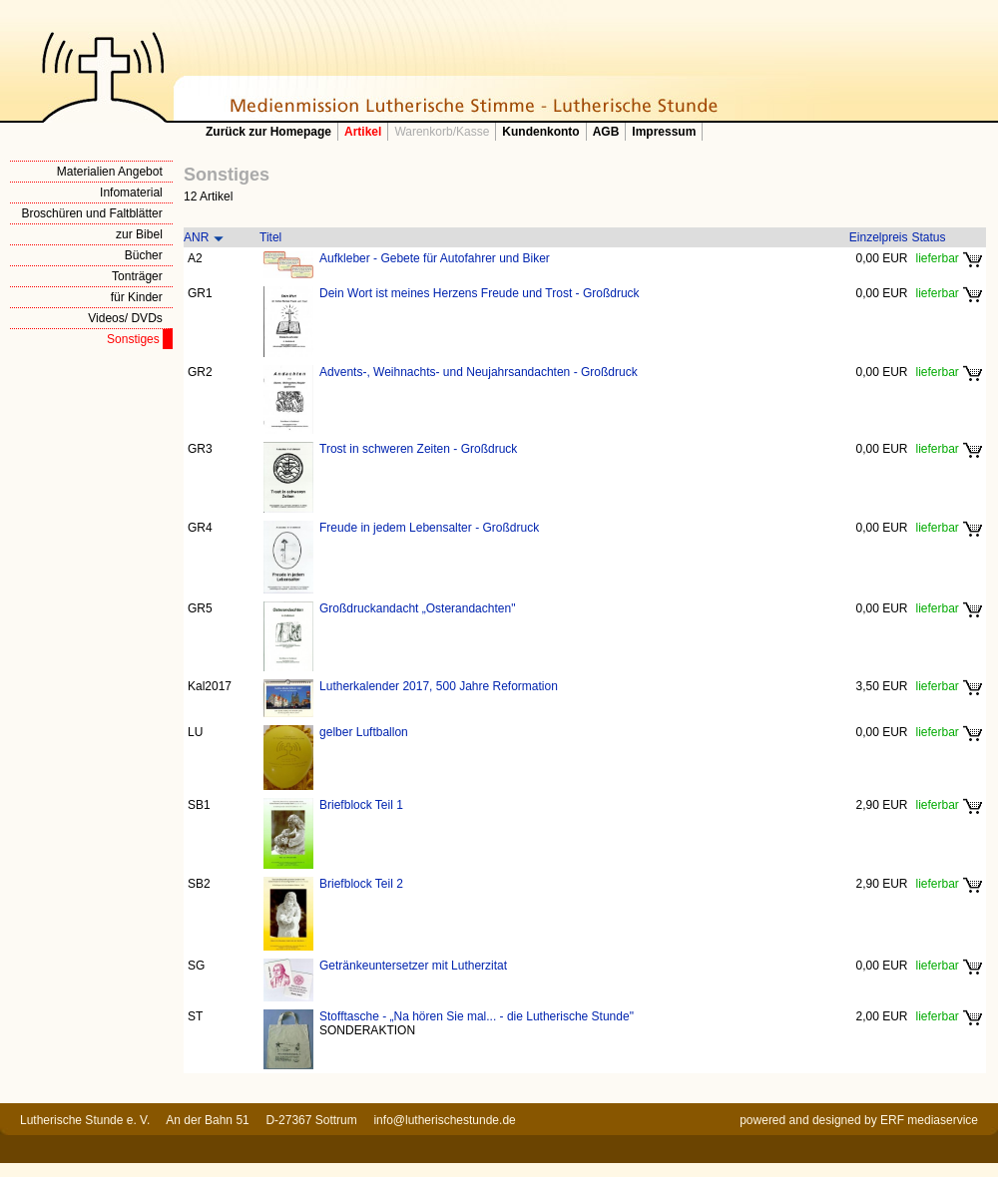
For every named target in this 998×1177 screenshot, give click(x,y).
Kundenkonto (540, 132)
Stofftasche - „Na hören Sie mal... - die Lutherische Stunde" (476, 1016)
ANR (196, 237)
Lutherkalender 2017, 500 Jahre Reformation (438, 686)
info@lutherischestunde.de (444, 1120)
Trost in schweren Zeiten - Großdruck (418, 449)
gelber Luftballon (363, 732)
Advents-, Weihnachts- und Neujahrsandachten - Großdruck (478, 372)
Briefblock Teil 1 (361, 805)
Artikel (362, 132)
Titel (270, 237)
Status (929, 237)
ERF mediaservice (929, 1120)
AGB (606, 132)
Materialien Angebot (110, 172)
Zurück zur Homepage (268, 132)
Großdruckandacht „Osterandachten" (417, 608)
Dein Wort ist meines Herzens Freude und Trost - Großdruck (479, 293)
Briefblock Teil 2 (361, 884)
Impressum (664, 132)
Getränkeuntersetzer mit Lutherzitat (413, 966)
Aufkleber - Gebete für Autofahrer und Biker (434, 258)
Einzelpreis (878, 237)
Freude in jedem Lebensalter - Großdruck (429, 528)
